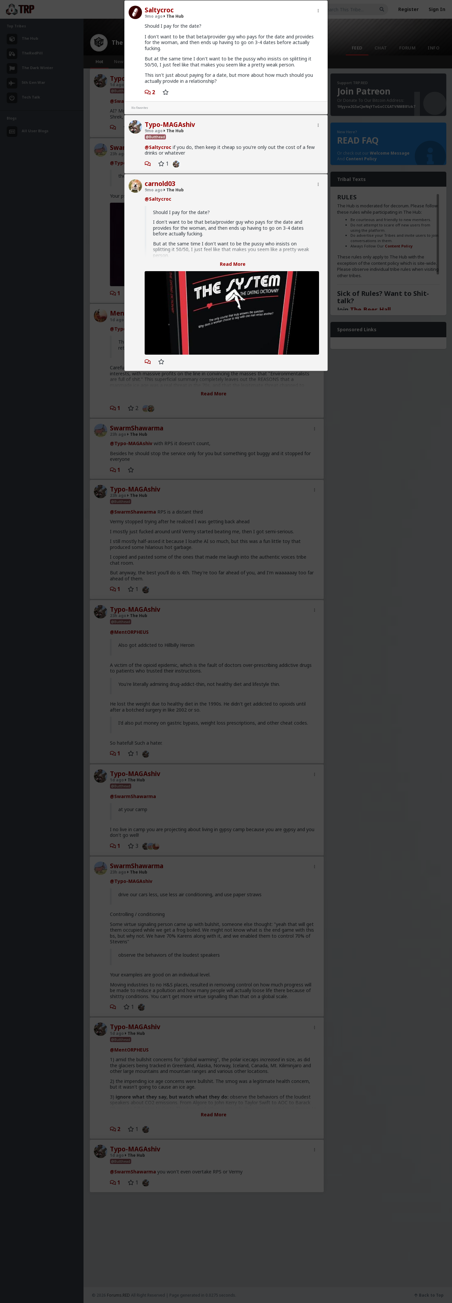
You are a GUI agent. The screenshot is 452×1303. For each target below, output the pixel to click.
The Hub (174, 16)
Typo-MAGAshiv (170, 124)
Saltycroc (159, 10)
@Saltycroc (158, 147)
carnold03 (160, 183)
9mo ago (154, 16)
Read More (233, 264)
